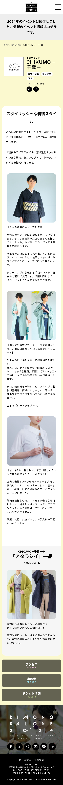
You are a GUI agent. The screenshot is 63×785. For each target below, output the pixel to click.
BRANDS (16, 45)
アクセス (31, 666)
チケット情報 (32, 695)
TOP (6, 45)
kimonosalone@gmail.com (34, 773)
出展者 (31, 680)
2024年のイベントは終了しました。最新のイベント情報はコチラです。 (31, 26)
